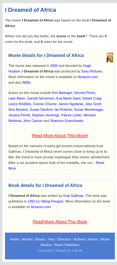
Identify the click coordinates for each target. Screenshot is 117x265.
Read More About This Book (60, 221)
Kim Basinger (62, 93)
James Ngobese (70, 104)
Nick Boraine (18, 109)
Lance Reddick (19, 104)
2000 (54, 65)
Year (51, 239)
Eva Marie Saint (68, 98)
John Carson (32, 121)
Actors (93, 239)
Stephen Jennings (45, 115)
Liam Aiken (16, 98)
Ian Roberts (63, 109)
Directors (64, 239)
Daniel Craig (91, 98)
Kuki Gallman (73, 196)
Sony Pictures (91, 71)
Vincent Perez (84, 93)
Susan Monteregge (88, 109)
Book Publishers (66, 245)
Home (14, 239)
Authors (80, 239)
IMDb (26, 82)
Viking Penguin (52, 201)
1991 (31, 201)
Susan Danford (41, 109)
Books (40, 239)
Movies (27, 239)
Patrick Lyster (71, 115)
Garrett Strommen (40, 98)
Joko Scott (93, 104)
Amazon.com (88, 77)
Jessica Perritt (19, 115)
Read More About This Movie (60, 135)
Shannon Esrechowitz (66, 121)
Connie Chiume (45, 104)
